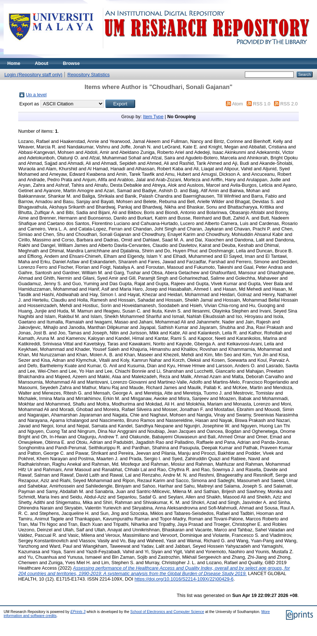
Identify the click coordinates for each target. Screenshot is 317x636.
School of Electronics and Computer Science (167, 612)
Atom (237, 103)
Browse (71, 63)
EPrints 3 (78, 612)
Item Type (153, 116)
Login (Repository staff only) (33, 74)
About (41, 63)
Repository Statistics (88, 74)
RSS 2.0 (289, 103)
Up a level (36, 94)
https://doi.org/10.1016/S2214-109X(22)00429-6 (184, 579)
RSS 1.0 (261, 103)
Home (13, 63)
